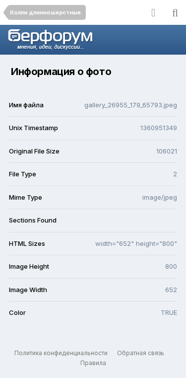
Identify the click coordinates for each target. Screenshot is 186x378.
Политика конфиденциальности (61, 353)
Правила (93, 363)
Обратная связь (140, 353)
